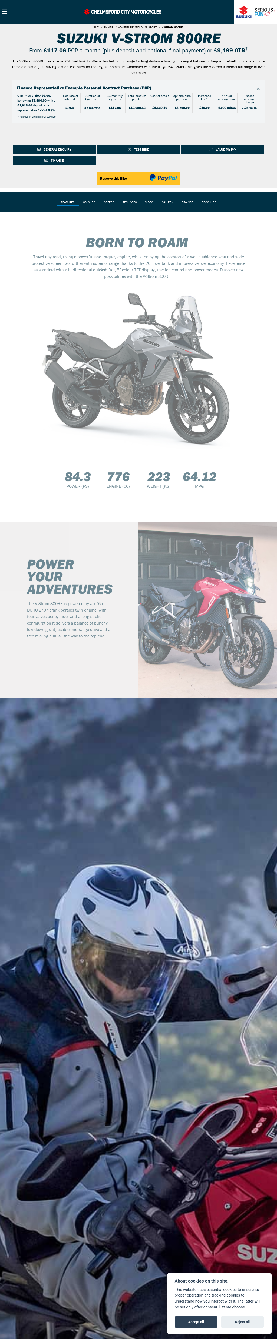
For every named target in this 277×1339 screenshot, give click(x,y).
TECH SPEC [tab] (130, 202)
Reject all (242, 1322)
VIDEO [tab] (149, 202)
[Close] (258, 89)
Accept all (196, 1322)
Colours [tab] (89, 202)
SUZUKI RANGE (103, 27)
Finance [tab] (187, 202)
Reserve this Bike (113, 178)
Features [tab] (67, 202)
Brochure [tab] (209, 202)
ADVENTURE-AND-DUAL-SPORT (137, 27)
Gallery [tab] (167, 202)
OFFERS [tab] (109, 202)
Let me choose (232, 1307)
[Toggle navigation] (4, 12)
